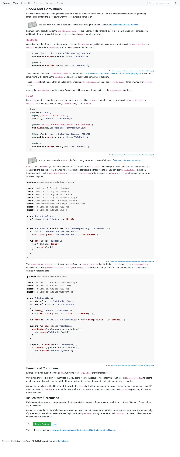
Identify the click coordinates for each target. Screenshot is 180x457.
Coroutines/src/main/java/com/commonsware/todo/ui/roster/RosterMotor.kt (131, 269)
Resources (38, 3)
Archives (49, 3)
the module (96, 74)
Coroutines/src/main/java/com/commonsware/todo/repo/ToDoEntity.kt (132, 71)
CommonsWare (11, 3)
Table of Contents (42, 437)
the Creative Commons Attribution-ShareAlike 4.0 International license (84, 443)
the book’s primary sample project (125, 74)
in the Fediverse (62, 454)
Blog (30, 3)
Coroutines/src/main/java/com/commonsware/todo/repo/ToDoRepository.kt (131, 379)
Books (24, 3)
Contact (60, 3)
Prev (29, 437)
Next (55, 437)
